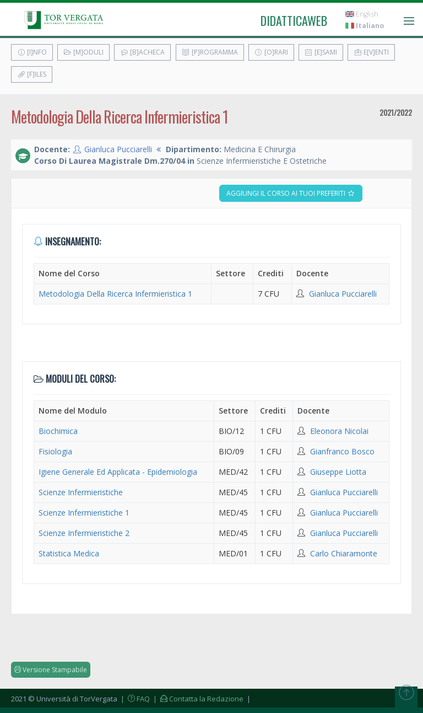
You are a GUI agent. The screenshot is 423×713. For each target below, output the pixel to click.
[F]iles (31, 74)
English (361, 14)
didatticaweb (294, 20)
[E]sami (321, 52)
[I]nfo (32, 52)
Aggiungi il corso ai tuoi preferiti (290, 193)
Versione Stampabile (50, 669)
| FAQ (134, 699)
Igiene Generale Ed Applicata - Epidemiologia (118, 472)
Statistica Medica (69, 553)
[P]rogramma (210, 52)
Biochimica (58, 431)
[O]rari (271, 52)
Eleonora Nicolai (339, 431)
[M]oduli (83, 52)
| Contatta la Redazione (197, 699)
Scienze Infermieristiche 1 (84, 512)
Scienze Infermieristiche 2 (84, 533)
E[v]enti (371, 52)
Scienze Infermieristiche (81, 492)
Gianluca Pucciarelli (118, 149)
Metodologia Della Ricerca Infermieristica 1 (115, 293)
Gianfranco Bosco (342, 451)
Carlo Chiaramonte (343, 553)
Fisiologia (55, 451)
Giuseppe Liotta (338, 472)
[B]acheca (142, 52)
